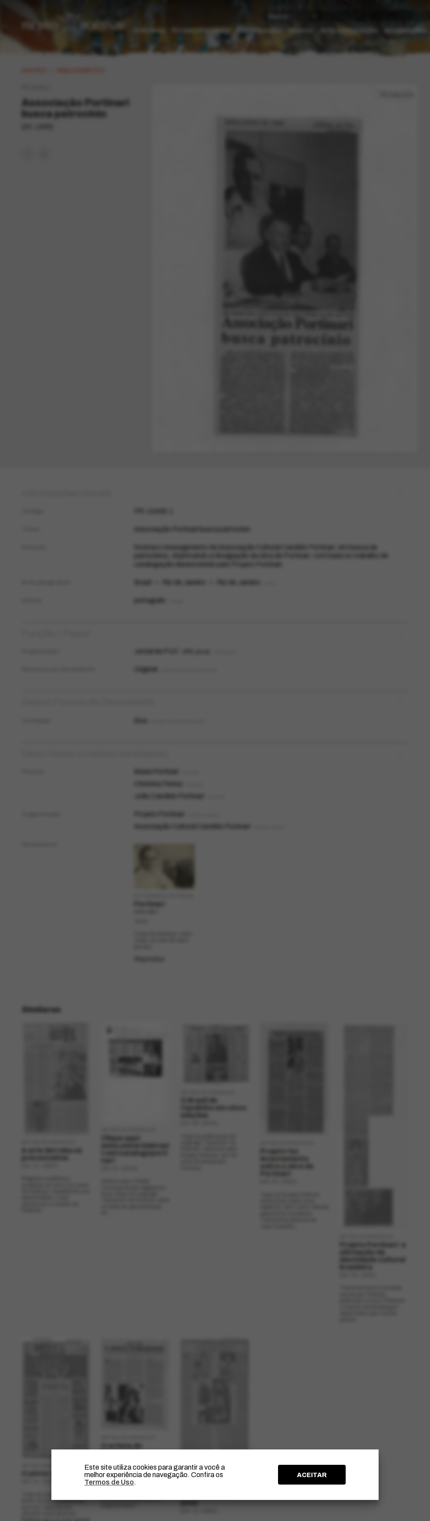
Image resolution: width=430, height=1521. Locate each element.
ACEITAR (312, 1474)
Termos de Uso (109, 1482)
